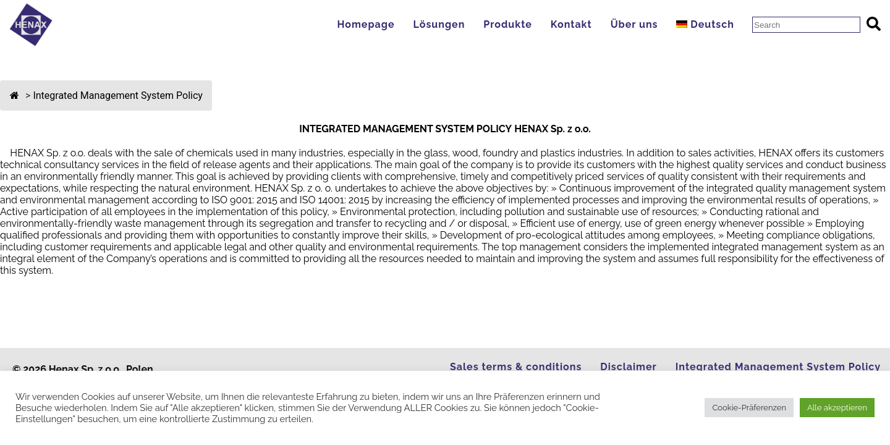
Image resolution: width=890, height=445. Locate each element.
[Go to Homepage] (31, 43)
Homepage (365, 24)
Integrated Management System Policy (778, 367)
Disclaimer (628, 367)
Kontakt (571, 24)
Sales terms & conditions (516, 367)
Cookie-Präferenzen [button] (749, 407)
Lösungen (439, 24)
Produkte (507, 24)
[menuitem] (708, 24)
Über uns (634, 24)
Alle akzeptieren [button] (837, 407)
